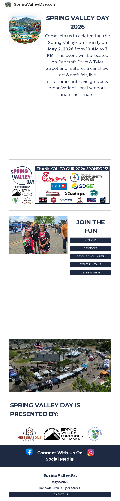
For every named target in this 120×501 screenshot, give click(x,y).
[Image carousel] (38, 235)
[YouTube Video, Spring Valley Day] (60, 131)
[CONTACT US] (60, 494)
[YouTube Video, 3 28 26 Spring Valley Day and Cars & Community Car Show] (60, 307)
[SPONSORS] (90, 248)
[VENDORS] (90, 240)
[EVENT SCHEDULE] (90, 264)
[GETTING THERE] (90, 272)
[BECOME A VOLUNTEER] (90, 256)
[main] (77, 55)
